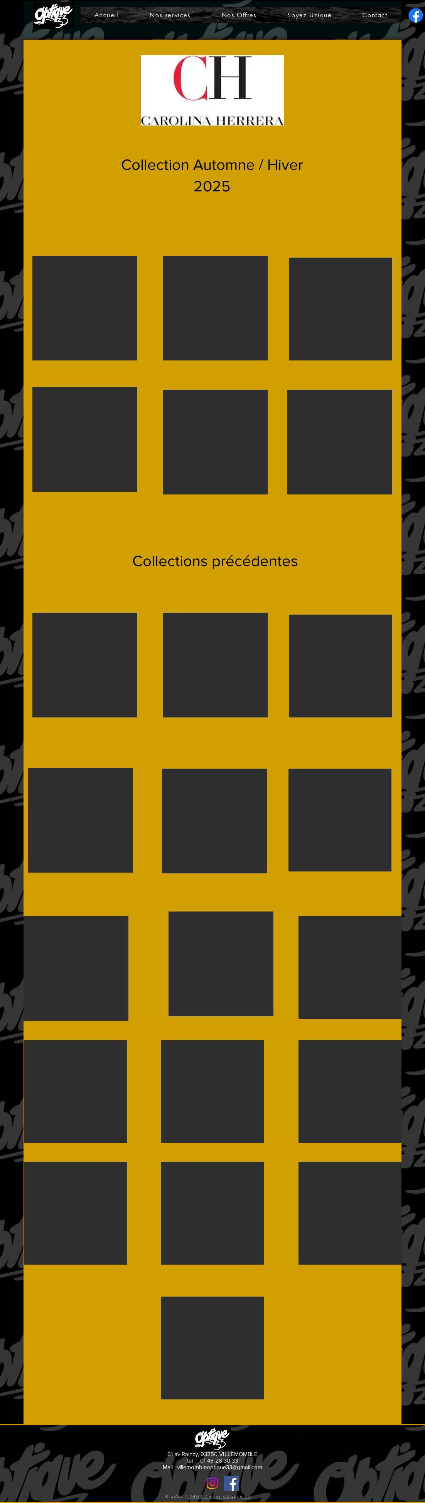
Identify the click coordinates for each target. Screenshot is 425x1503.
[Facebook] (231, 1483)
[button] (84, 308)
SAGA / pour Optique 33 (219, 1497)
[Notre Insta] (212, 1483)
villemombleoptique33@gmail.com (219, 1467)
